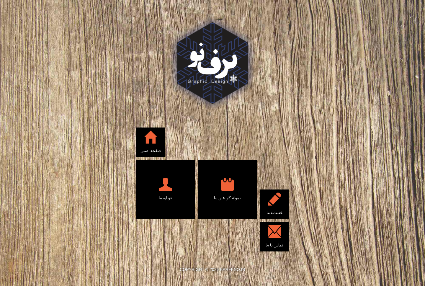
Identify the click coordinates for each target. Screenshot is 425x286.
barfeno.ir (232, 269)
